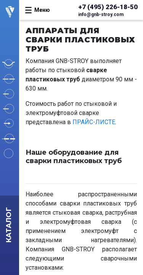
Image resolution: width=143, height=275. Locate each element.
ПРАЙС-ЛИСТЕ (93, 122)
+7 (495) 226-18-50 (108, 7)
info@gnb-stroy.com (101, 14)
